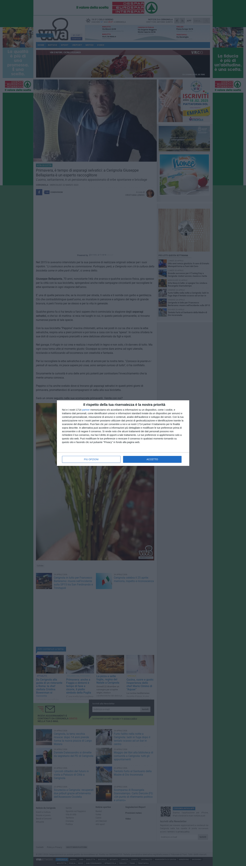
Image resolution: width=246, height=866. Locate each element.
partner (86, 410)
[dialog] (123, 433)
